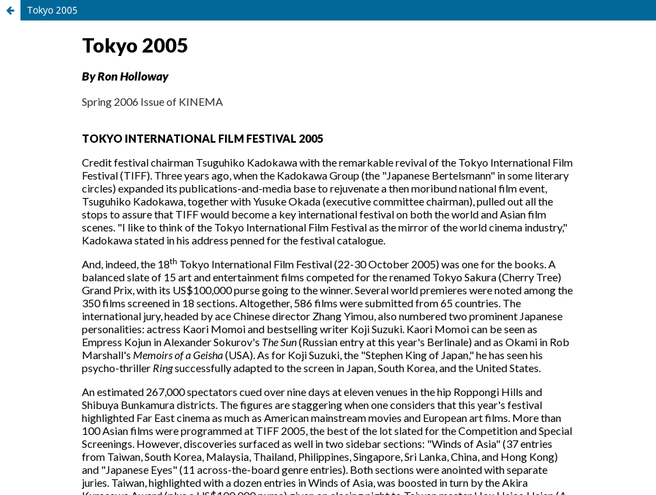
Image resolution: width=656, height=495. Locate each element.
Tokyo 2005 (52, 9)
